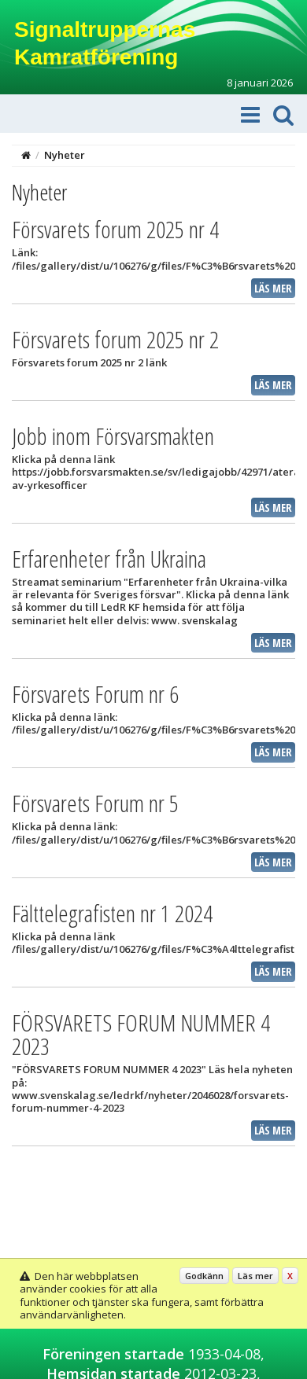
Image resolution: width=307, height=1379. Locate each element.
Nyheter (64, 155)
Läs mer (273, 288)
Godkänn (204, 1276)
